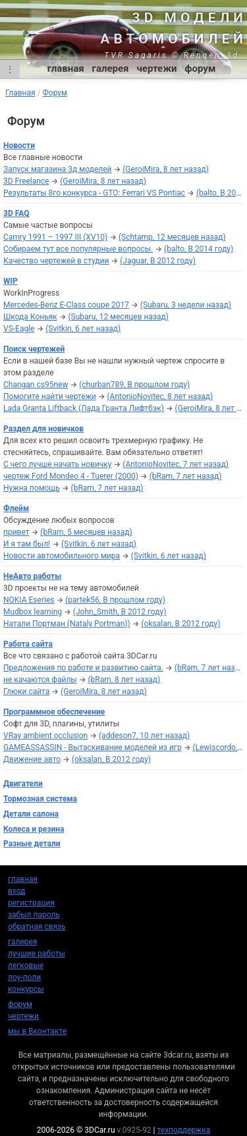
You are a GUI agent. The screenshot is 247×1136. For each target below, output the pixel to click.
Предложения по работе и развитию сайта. (83, 667)
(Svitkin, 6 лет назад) (83, 328)
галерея (110, 68)
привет (16, 532)
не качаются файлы (40, 679)
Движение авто (32, 759)
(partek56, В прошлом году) (115, 600)
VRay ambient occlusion (45, 735)
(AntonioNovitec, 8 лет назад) (160, 396)
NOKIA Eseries (28, 600)
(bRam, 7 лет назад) (186, 476)
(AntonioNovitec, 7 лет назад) (176, 464)
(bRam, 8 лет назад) (124, 679)
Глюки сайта (26, 691)
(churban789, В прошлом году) (134, 384)
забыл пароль (34, 914)
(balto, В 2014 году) (198, 249)
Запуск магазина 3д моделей (57, 169)
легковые (25, 965)
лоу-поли (24, 977)
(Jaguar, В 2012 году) (158, 260)
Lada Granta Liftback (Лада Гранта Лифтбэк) (83, 408)
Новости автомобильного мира (61, 555)
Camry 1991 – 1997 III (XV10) (55, 237)
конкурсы (26, 989)
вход (16, 891)
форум (200, 68)
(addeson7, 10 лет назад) (144, 735)
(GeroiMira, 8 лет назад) (166, 169)
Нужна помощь (31, 488)
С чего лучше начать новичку (57, 464)
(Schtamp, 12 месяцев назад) (172, 237)
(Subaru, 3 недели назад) (185, 305)
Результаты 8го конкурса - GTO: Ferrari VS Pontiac (94, 193)
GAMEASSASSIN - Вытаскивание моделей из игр (92, 747)
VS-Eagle (18, 328)
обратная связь (37, 926)
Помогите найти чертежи (49, 396)
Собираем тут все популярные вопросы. (78, 249)
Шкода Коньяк (30, 316)
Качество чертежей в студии (56, 260)
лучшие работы (36, 953)
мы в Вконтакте (37, 1031)
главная (65, 68)
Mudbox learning (32, 611)
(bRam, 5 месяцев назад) (86, 532)
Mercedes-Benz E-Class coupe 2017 (66, 305)
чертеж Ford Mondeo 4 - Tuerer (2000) (70, 476)
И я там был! (26, 544)
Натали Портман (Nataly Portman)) (66, 623)
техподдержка (184, 1130)
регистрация (31, 902)
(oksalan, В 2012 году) (180, 623)
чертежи (156, 68)
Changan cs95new (35, 384)
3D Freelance (26, 181)
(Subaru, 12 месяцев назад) (119, 316)
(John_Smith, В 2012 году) (120, 611)
